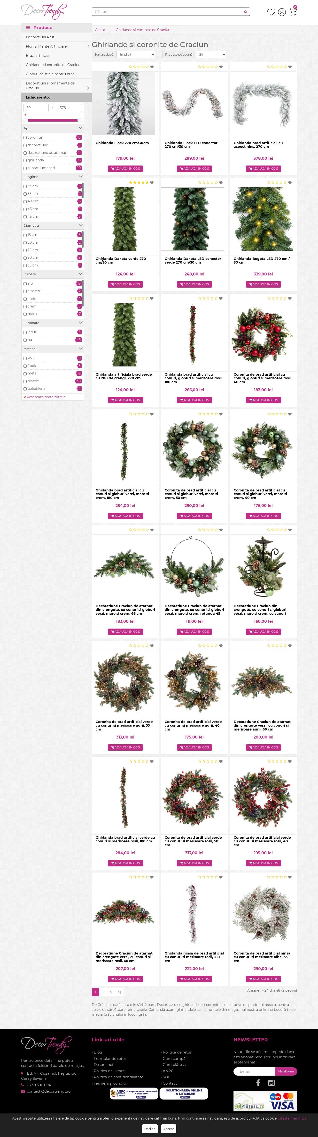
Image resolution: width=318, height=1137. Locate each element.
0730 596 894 (39, 1089)
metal (33, 373)
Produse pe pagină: (179, 54)
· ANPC (167, 1074)
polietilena (36, 388)
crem (32, 306)
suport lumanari (41, 168)
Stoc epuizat (38, 89)
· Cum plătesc (173, 1068)
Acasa (100, 30)
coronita (35, 137)
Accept (168, 1129)
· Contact (169, 1087)
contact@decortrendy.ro (48, 1095)
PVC (31, 358)
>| (119, 996)
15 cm (32, 234)
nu (30, 340)
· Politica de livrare (108, 1074)
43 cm (33, 209)
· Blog (97, 1056)
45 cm (33, 216)
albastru (34, 291)
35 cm (33, 193)
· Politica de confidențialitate (117, 1081)
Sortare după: (104, 54)
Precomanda (38, 81)
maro (32, 314)
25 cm (33, 250)
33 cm (33, 186)
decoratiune (38, 145)
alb (30, 283)
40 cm (33, 201)
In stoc (33, 73)
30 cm (33, 257)
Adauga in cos (125, 169)
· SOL (165, 1081)
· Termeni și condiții (109, 1087)
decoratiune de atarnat (47, 152)
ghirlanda (36, 160)
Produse (39, 29)
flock (32, 366)
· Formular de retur (109, 1062)
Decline (149, 1129)
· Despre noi (102, 1068)
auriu (32, 299)
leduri (32, 332)
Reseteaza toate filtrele (44, 57)
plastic (33, 381)
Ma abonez (286, 1075)
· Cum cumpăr (174, 1062)
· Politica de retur (176, 1056)
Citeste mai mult (292, 1118)
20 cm (33, 242)
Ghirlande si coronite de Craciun (143, 30)
